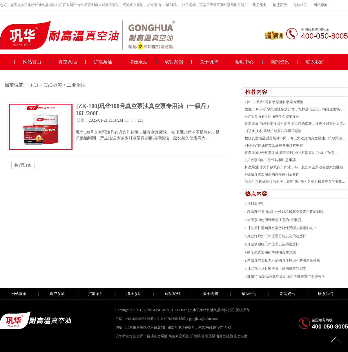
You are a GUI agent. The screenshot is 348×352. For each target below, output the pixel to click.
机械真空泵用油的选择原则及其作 (273, 174)
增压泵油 (138, 61)
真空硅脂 (241, 336)
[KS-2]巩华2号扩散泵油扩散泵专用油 (275, 102)
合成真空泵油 (157, 336)
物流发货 (280, 5)
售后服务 (260, 5)
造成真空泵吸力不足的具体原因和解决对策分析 (283, 260)
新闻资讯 (280, 61)
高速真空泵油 (178, 336)
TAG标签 (53, 85)
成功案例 (173, 61)
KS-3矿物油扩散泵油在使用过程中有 (275, 145)
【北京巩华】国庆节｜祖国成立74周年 (276, 269)
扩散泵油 (103, 61)
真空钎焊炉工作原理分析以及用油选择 (276, 236)
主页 (34, 85)
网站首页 (32, 61)
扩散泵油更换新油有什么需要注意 (273, 116)
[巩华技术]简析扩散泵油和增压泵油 (274, 131)
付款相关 (300, 5)
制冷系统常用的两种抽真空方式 (271, 252)
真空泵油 (67, 61)
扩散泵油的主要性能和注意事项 (271, 160)
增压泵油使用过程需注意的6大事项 (274, 220)
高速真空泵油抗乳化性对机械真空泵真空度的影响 (285, 212)
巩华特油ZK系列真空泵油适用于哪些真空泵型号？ (286, 277)
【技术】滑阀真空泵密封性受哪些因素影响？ (282, 228)
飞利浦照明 (255, 204)
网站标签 (320, 5)
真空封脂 (226, 336)
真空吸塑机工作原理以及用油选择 (273, 244)
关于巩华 (209, 61)
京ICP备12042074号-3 (214, 327)
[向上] (335, 339)
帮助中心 (244, 61)
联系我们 (315, 61)
